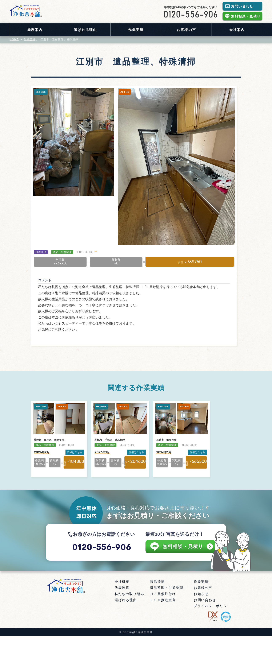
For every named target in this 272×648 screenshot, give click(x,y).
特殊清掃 (157, 593)
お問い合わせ (242, 6)
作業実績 (135, 30)
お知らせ (201, 606)
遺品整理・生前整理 (166, 599)
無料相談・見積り (246, 16)
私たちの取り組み (129, 606)
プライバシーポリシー (212, 618)
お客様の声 (186, 30)
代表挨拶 (122, 599)
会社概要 (122, 593)
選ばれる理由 (85, 30)
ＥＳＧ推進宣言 (163, 612)
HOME (14, 39)
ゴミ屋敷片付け (163, 606)
